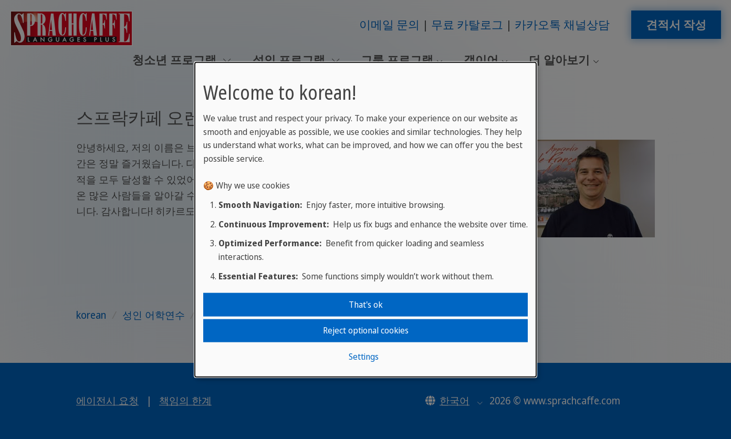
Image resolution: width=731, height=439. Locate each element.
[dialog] (365, 219)
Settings (364, 356)
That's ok (366, 304)
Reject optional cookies (366, 330)
